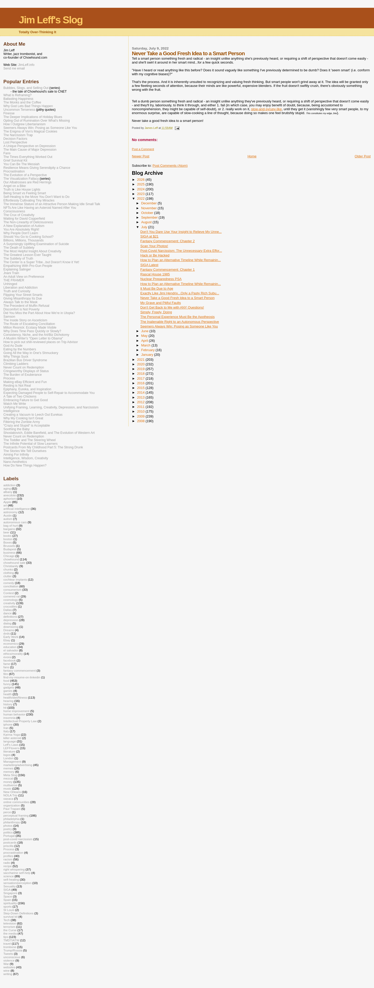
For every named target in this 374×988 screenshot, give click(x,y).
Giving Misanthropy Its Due (22, 298)
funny (7, 684)
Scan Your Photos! (154, 246)
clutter (7, 576)
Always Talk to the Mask (20, 302)
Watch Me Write (14, 404)
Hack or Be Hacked (154, 255)
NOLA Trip (10, 795)
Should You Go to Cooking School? (28, 237)
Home (252, 156)
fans (6, 667)
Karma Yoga (11, 734)
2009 (141, 416)
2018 (141, 373)
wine (6, 970)
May (144, 336)
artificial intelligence (16, 508)
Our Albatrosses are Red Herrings (27, 182)
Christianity (10, 566)
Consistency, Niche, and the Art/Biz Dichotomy (36, 335)
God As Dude (12, 345)
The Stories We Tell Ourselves (24, 451)
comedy (8, 583)
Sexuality (9, 886)
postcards (10, 842)
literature (9, 751)
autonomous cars (15, 522)
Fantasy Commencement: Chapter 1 (167, 270)
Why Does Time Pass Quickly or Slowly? (32, 331)
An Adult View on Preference (23, 277)
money (7, 781)
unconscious (11, 957)
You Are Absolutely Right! (21, 229)
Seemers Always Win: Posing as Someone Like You (179, 326)
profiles (8, 856)
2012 (141, 402)
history (7, 704)
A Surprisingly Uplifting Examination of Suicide (36, 244)
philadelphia (11, 818)
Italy (6, 731)
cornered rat (11, 596)
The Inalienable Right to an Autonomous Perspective (179, 322)
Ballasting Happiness (18, 99)
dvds (6, 633)
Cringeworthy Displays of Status (26, 371)
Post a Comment (143, 149)
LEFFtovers (11, 748)
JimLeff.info (26, 65)
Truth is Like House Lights (21, 189)
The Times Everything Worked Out (27, 157)
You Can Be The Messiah (21, 164)
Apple (7, 502)
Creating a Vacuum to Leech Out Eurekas (33, 414)
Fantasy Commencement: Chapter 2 (167, 241)
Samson (9, 316)
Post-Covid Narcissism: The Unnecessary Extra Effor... (181, 251)
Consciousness (14, 211)
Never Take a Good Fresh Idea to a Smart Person (177, 298)
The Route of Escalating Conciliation (29, 324)
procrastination (13, 852)
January (147, 355)
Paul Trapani (12, 808)
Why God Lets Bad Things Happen (28, 106)
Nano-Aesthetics (15, 462)
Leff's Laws (10, 744)
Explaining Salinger (17, 269)
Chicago (9, 556)
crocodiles (10, 606)
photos (7, 825)
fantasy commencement (19, 670)
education (10, 647)
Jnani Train (11, 273)
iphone (7, 724)
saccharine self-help (16, 872)
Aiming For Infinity (16, 454)
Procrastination (14, 171)
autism (7, 518)
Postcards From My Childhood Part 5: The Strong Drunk (43, 447)
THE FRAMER (13, 280)
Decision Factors (15, 139)
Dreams (8, 630)
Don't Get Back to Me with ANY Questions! (172, 307)
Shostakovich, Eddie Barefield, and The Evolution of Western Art (49, 433)
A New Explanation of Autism (23, 226)
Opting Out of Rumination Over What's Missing (36, 120)
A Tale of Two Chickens (19, 396)
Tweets (8, 953)
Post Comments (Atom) (170, 166)
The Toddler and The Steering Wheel (29, 440)
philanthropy (11, 822)
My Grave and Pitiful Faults (160, 303)
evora (7, 657)
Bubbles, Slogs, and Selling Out (26, 88)
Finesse (9, 113)
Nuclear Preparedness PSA (161, 279)
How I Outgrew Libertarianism (24, 124)
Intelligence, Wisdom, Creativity (25, 458)
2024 (141, 189)
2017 (141, 378)
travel (7, 943)
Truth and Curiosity (16, 291)
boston (7, 539)
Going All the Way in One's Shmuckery (30, 353)
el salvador (10, 650)
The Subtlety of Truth (18, 258)
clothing (8, 572)
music (7, 788)
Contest (8, 593)
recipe (7, 866)
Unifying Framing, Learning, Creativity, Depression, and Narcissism (50, 407)
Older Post (363, 156)
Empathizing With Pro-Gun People (27, 266)
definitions (10, 616)
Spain (7, 899)
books (7, 535)
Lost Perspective (15, 142)
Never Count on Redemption (23, 367)
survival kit (10, 916)
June (145, 331)
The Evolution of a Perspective (25, 175)
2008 (141, 421)
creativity (9, 603)
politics (8, 832)
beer (6, 532)
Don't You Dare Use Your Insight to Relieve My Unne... (181, 232)
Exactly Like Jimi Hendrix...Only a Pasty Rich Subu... (179, 293)
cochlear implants (15, 579)
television (9, 923)
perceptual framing (16, 815)
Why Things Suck (15, 356)
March (146, 345)
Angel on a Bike (14, 186)
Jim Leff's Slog (51, 19)
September (149, 217)
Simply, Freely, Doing (156, 312)
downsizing (10, 626)
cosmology (10, 599)
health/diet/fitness (15, 697)
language (9, 741)
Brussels (9, 545)
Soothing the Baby (16, 429)
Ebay (6, 640)
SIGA (7, 889)
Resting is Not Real (17, 385)
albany (7, 491)
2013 (141, 397)
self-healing (11, 879)
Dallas (7, 609)
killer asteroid (12, 738)
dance (7, 613)
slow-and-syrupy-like (266, 109)
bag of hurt (10, 525)
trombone (9, 947)
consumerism (12, 589)
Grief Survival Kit (15, 160)
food (6, 680)
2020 (141, 364)
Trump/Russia (12, 950)
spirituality (10, 903)
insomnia (9, 717)
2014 (141, 392)
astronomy (10, 512)
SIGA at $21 (149, 236)
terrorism (9, 926)
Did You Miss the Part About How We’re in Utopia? (39, 313)
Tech (6, 920)
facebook (9, 660)
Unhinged (10, 284)
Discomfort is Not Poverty (21, 309)
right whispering (14, 869)
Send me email (14, 68)
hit (4, 707)
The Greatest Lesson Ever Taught (27, 255)
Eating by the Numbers (19, 349)
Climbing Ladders (15, 364)
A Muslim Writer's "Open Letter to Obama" (33, 338)
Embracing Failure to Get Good (25, 400)
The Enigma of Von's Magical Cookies (30, 131)
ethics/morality (13, 653)
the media (10, 933)
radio (6, 862)
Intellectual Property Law (20, 721)
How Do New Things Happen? (24, 465)
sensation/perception (17, 883)
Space (7, 896)
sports (7, 906)
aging (7, 488)
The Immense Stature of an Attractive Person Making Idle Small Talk (51, 204)
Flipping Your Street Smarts (22, 295)
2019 (141, 369)
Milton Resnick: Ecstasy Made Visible (29, 327)
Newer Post (140, 156)
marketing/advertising (17, 765)
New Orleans (12, 792)
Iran (6, 727)
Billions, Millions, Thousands (23, 240)
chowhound (11, 559)
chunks (8, 569)
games (7, 690)
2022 (141, 198)
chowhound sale (14, 562)
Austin (7, 515)
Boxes (7, 542)
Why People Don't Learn (20, 233)
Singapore (10, 893)
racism (7, 859)
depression (10, 620)
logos (7, 754)
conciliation (10, 586)
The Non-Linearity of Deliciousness (28, 222)
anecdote (9, 495)
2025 (141, 184)
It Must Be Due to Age (156, 288)
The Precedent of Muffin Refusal (26, 306)
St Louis (8, 910)
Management (12, 761)
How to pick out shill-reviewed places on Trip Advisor (40, 342)
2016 (141, 383)
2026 (141, 180)
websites (9, 967)
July (144, 227)
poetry (7, 829)
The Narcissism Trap (18, 135)
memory (8, 771)
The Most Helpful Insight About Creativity (32, 251)
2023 (141, 194)
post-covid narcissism (17, 839)
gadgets (8, 687)
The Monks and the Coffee (22, 102)
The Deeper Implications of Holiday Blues (32, 117)
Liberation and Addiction (20, 287)
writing (7, 974)
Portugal (9, 835)
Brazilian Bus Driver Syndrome (25, 360)
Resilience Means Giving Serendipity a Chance (36, 168)
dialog (7, 623)
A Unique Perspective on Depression (29, 146)
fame (6, 663)
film (5, 674)
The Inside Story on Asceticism (25, 320)
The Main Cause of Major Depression (29, 149)
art (5, 505)
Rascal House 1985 (155, 274)
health (7, 694)
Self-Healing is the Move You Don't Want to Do (36, 197)
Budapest (9, 549)
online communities (16, 802)
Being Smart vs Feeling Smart (24, 193)
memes (8, 768)
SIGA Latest (149, 265)
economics (10, 643)
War (6, 963)
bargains (9, 529)
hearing (8, 700)
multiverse (10, 785)
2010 (141, 411)
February (148, 350)
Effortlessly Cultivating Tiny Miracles (29, 200)
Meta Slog (10, 775)
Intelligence (11, 411)
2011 (141, 407)
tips (5, 936)
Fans (6, 153)
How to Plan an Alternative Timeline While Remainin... (180, 260)
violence (9, 960)
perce (7, 812)
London (8, 758)
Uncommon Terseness (19, 110)
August (146, 222)
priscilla (8, 845)
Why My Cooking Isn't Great (23, 418)
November (149, 208)
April (145, 341)
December (149, 203)
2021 (141, 359)
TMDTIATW (11, 940)
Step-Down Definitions (18, 913)
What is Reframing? (17, 95)
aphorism (9, 498)
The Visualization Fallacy (21, 178)
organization (11, 805)
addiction (9, 485)
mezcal (8, 778)
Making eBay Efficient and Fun (25, 382)
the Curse (10, 930)
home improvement (16, 711)
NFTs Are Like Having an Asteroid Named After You (39, 208)
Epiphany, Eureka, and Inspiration (27, 389)
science (8, 876)
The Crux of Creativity (18, 215)
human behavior (14, 714)
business (9, 552)
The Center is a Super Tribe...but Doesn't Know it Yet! (41, 262)
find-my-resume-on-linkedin (21, 677)
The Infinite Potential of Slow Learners (30, 444)
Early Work (10, 636)
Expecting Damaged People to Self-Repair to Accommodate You (49, 393)
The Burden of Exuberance (22, 375)
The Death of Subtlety (18, 247)
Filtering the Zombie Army (21, 422)
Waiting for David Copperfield (24, 218)
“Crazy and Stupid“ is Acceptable (26, 425)
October (147, 213)
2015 (141, 388)
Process (9, 378)
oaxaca (8, 798)
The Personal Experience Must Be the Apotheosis (177, 317)
